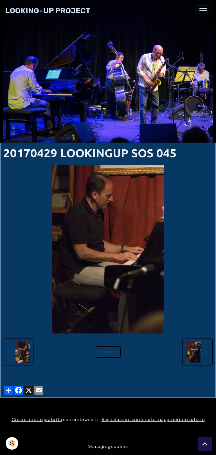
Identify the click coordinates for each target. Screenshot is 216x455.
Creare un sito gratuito (37, 419)
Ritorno (108, 352)
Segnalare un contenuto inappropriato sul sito (153, 419)
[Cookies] (12, 443)
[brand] (48, 11)
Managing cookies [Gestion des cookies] (108, 446)
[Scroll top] (205, 444)
